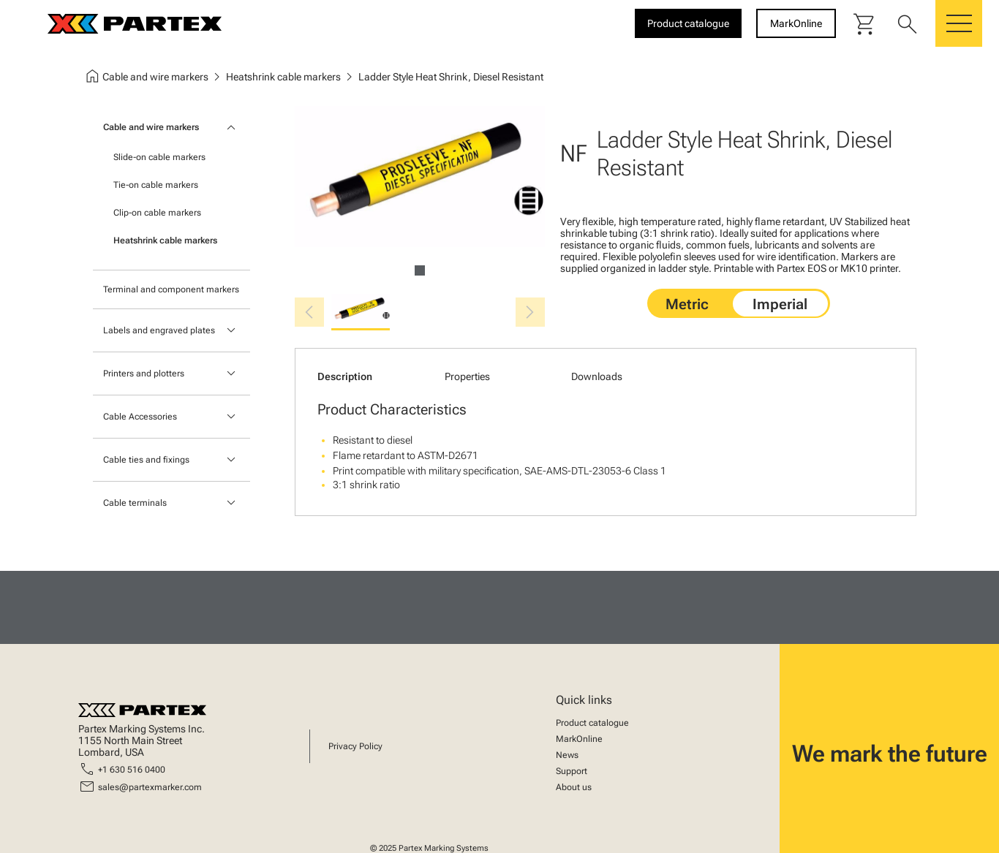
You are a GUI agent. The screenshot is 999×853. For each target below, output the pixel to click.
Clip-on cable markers (157, 213)
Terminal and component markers (171, 289)
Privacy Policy (355, 746)
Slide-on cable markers (159, 157)
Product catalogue (592, 723)
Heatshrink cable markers (165, 240)
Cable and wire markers (151, 127)
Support (571, 771)
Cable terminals (135, 503)
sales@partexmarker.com (150, 787)
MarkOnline (579, 739)
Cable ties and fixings (146, 460)
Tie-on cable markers (155, 185)
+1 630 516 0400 (131, 770)
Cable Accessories (140, 417)
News (567, 755)
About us (574, 787)
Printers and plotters (143, 373)
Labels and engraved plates (159, 330)
